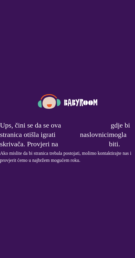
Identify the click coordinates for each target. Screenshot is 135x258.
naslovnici (94, 134)
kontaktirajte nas (113, 153)
